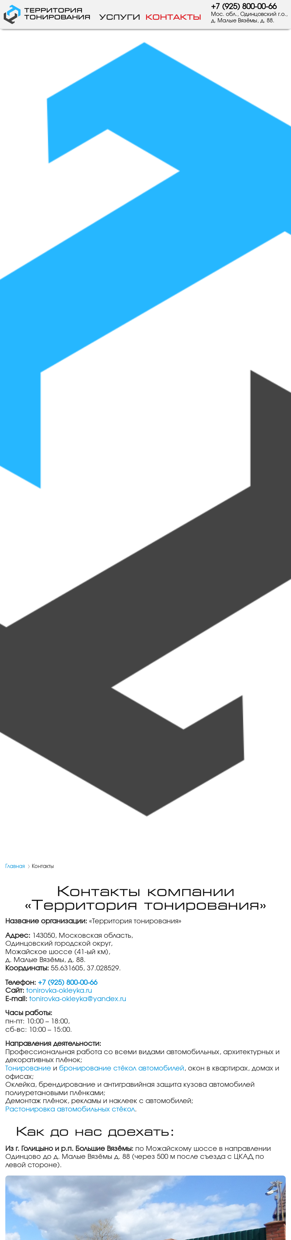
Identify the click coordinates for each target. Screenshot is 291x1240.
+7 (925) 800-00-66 (244, 7)
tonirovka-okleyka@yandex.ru (77, 999)
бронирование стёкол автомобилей (121, 1068)
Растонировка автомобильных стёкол (70, 1109)
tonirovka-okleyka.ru (59, 990)
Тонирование (28, 1068)
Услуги (119, 17)
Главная (15, 866)
